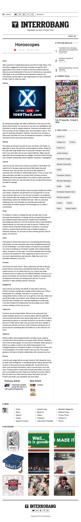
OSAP (59, 174)
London (59, 207)
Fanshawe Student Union (66, 196)
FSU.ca (59, 425)
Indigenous (61, 146)
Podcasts (39, 422)
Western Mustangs (64, 185)
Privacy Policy (62, 419)
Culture (21, 50)
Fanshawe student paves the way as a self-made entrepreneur (15, 387)
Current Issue (41, 413)
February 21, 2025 (33, 50)
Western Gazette (63, 201)
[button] (72, 36)
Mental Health (71, 212)
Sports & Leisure (21, 425)
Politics (72, 146)
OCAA (59, 190)
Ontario (69, 207)
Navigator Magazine (64, 413)
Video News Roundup (44, 425)
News (17, 416)
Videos (38, 419)
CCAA (68, 190)
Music (59, 212)
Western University (64, 168)
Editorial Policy (62, 416)
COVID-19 (60, 141)
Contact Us (61, 422)
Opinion (17, 419)
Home (17, 413)
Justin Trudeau (62, 157)
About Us (39, 416)
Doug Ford (61, 152)
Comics (40, 385)
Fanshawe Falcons (64, 179)
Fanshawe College (63, 163)
